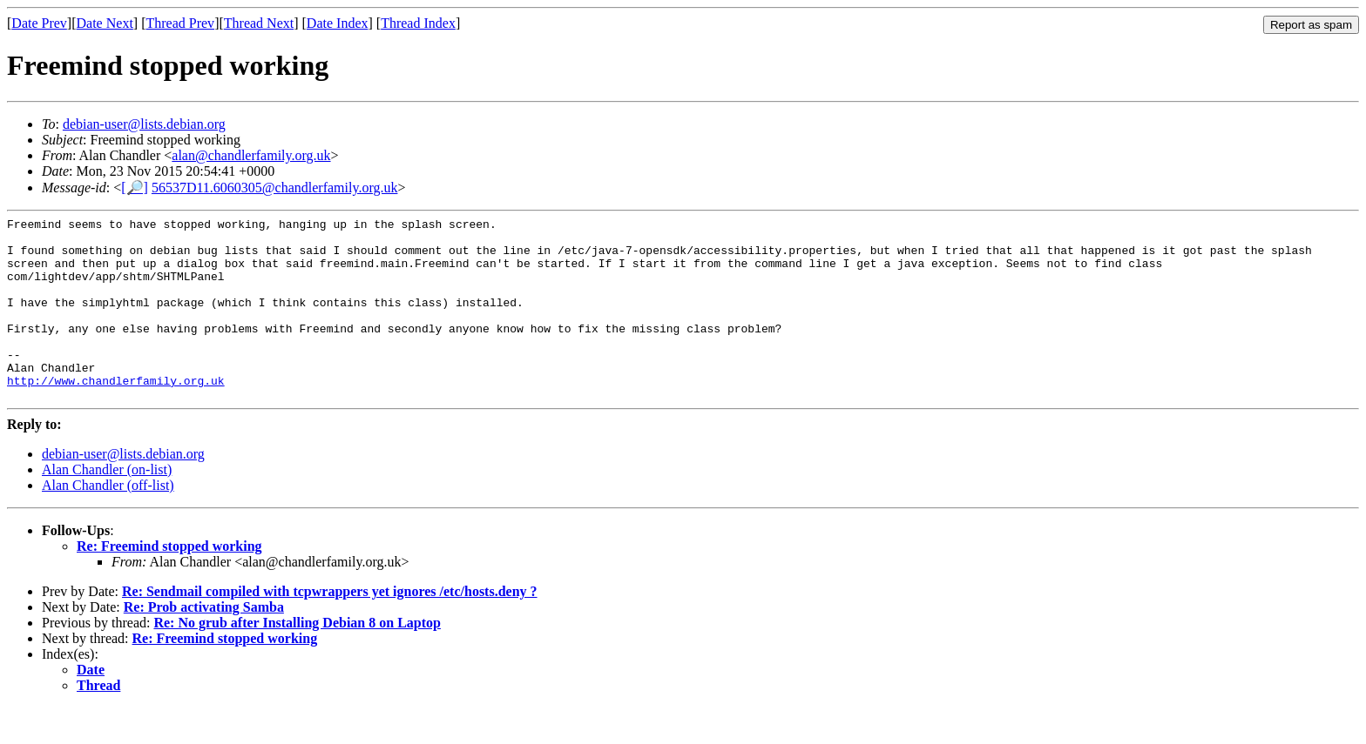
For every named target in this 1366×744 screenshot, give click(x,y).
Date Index (338, 23)
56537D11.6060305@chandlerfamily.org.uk (275, 187)
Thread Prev (179, 23)
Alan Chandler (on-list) (107, 506)
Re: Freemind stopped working (169, 582)
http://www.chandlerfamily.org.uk (116, 414)
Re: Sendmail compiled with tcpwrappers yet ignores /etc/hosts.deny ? (330, 627)
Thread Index (418, 23)
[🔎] (134, 187)
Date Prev (39, 23)
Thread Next (259, 23)
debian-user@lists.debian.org (144, 124)
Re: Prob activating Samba (204, 643)
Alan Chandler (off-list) (108, 521)
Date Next (105, 23)
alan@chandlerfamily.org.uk (251, 155)
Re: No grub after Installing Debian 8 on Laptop (297, 659)
